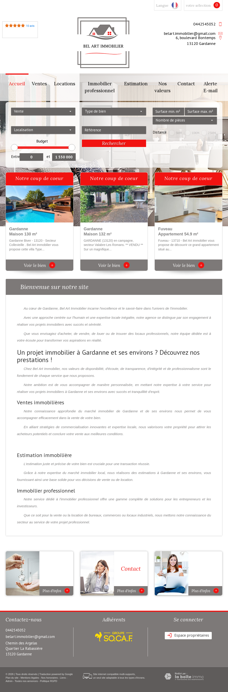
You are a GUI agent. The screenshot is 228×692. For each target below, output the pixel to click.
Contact (186, 84)
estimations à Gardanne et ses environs (169, 473)
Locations (64, 84)
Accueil (17, 84)
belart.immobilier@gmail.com (190, 33)
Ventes (39, 84)
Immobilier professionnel (100, 87)
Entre (15, 156)
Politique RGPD (48, 681)
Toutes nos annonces (26, 681)
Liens (63, 677)
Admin (9, 681)
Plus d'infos (56, 590)
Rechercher (114, 143)
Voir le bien (39, 265)
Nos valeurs (163, 87)
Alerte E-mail (210, 87)
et (48, 156)
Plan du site (12, 677)
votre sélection (198, 5)
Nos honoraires (49, 677)
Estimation (136, 84)
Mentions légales (30, 677)
